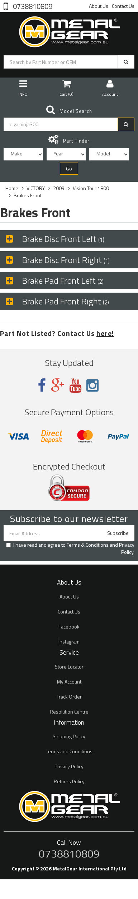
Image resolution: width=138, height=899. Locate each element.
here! (105, 333)
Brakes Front (28, 195)
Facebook (69, 626)
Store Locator (69, 666)
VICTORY (36, 188)
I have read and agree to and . (70, 548)
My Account (69, 681)
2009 (59, 188)
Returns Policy (69, 781)
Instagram (69, 641)
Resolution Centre (69, 711)
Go (69, 168)
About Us (98, 6)
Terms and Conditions (69, 751)
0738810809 (31, 6)
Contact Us (123, 6)
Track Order (69, 696)
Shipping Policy (69, 736)
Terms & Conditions (88, 544)
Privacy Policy (126, 548)
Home (11, 188)
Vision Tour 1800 (91, 188)
